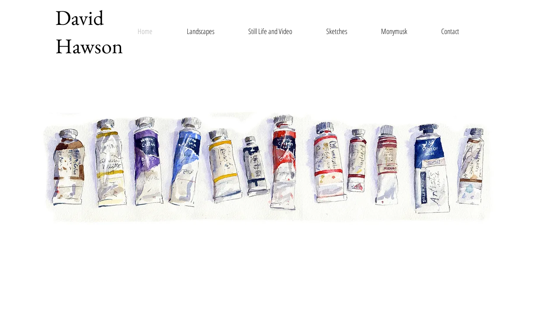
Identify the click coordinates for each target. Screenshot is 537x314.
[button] (206, 31)
